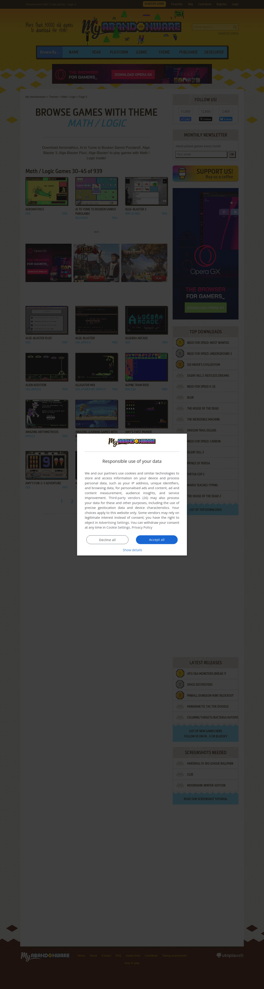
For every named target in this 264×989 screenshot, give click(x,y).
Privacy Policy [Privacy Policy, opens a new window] (142, 527)
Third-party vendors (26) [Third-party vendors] (128, 497)
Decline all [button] (107, 540)
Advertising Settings (114, 522)
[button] (132, 549)
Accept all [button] (157, 539)
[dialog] (132, 494)
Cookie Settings (118, 527)
